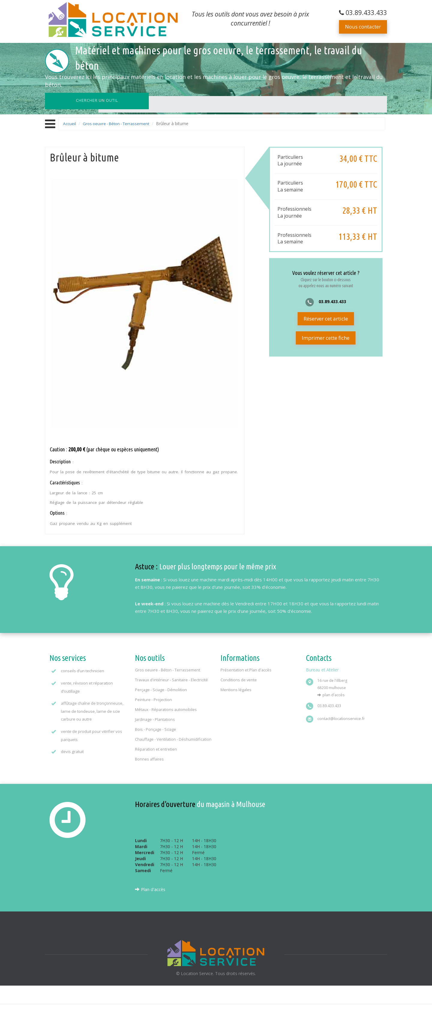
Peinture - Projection (153, 698)
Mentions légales (236, 688)
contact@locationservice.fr (341, 717)
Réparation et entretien (156, 753)
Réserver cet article (326, 318)
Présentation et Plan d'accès (246, 668)
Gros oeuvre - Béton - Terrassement (118, 123)
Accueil (69, 123)
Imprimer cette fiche (326, 338)
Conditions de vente (238, 678)
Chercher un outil (79, 100)
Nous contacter (363, 26)
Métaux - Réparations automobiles (166, 708)
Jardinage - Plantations (155, 718)
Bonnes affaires (149, 763)
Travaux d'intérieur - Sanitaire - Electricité (172, 678)
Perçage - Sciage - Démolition (161, 688)
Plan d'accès (333, 693)
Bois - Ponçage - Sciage (156, 727)
